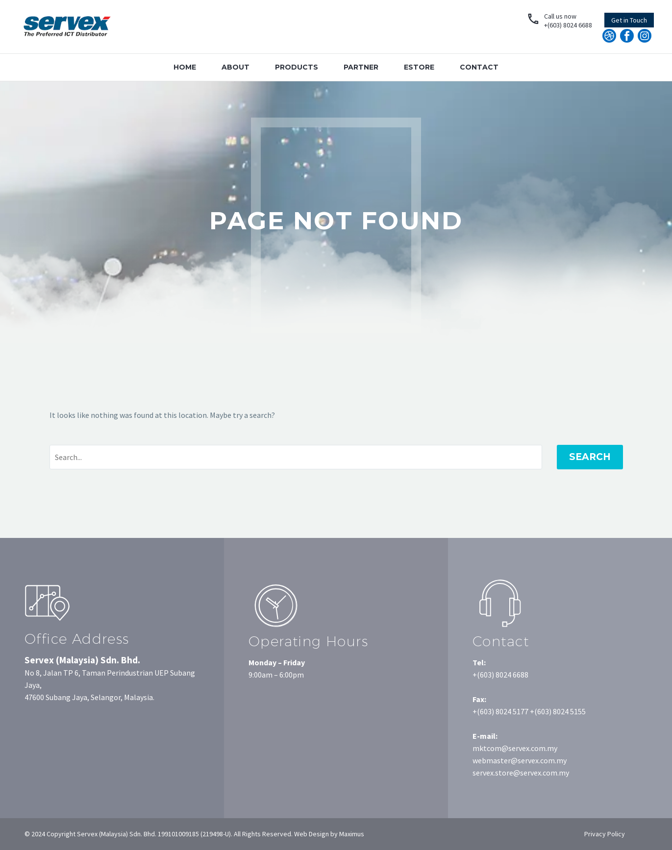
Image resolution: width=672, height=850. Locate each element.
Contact (479, 67)
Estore (419, 67)
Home (185, 67)
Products (296, 67)
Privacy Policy (604, 833)
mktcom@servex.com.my (515, 748)
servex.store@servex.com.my (521, 772)
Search (590, 456)
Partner (361, 67)
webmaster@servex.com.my (520, 760)
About (235, 67)
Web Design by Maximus (328, 833)
